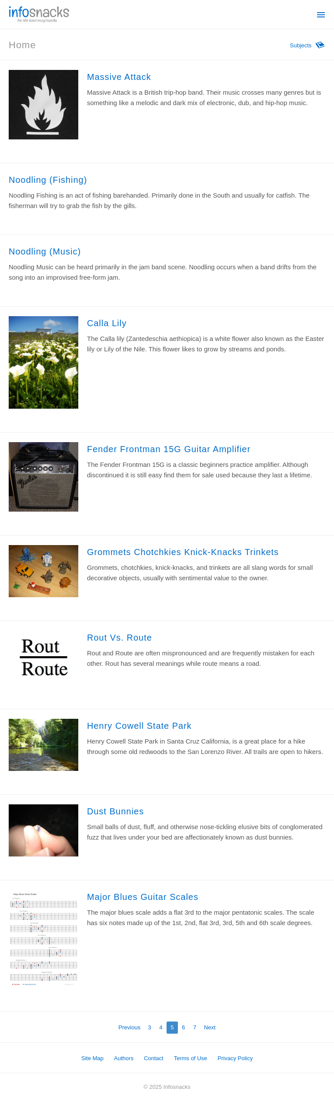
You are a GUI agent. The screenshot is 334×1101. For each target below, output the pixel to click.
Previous (129, 1027)
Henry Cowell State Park (139, 726)
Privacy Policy (235, 1058)
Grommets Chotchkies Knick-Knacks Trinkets (183, 552)
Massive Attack (119, 77)
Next (210, 1027)
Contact (154, 1058)
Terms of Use (190, 1058)
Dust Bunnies (115, 811)
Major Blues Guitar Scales (142, 897)
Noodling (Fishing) (48, 180)
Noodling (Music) (45, 251)
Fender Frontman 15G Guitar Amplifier (168, 449)
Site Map (92, 1058)
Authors (124, 1058)
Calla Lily (107, 323)
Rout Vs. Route (119, 637)
